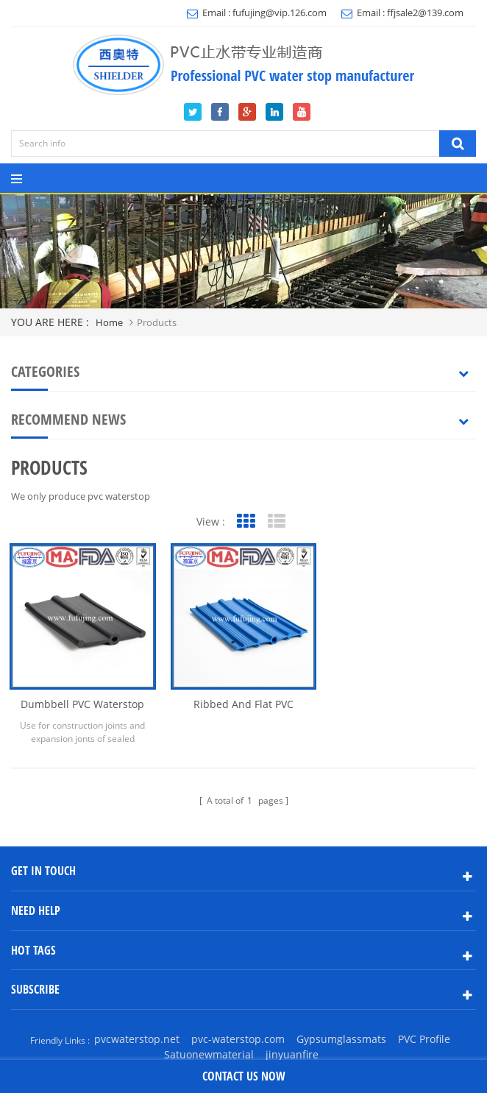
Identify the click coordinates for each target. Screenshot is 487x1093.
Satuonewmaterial (209, 1054)
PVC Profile (424, 1039)
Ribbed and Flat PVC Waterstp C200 (243, 704)
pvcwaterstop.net (136, 1039)
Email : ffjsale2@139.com (402, 12)
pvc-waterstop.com (238, 1039)
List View (276, 521)
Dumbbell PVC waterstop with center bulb (82, 704)
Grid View (245, 521)
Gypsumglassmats (341, 1039)
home (109, 322)
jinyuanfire (292, 1054)
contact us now (243, 1076)
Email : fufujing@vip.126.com (257, 12)
